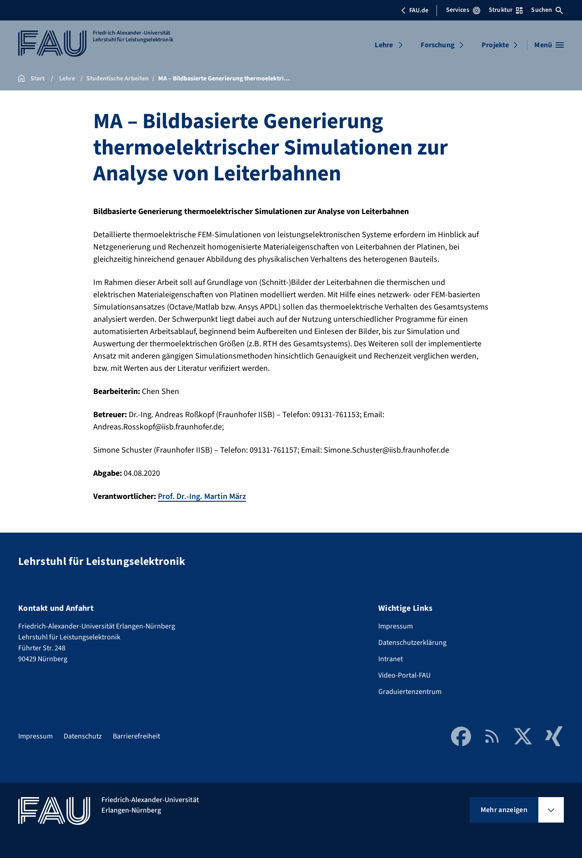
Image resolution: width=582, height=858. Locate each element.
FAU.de (415, 10)
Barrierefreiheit (136, 736)
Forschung (437, 45)
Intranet (390, 659)
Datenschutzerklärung (412, 643)
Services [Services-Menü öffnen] (463, 10)
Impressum (395, 626)
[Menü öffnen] (549, 45)
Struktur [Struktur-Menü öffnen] (505, 10)
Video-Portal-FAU (404, 675)
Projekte (495, 45)
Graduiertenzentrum (410, 692)
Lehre (384, 45)
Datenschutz (83, 736)
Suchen (547, 10)
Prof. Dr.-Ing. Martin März (202, 496)
